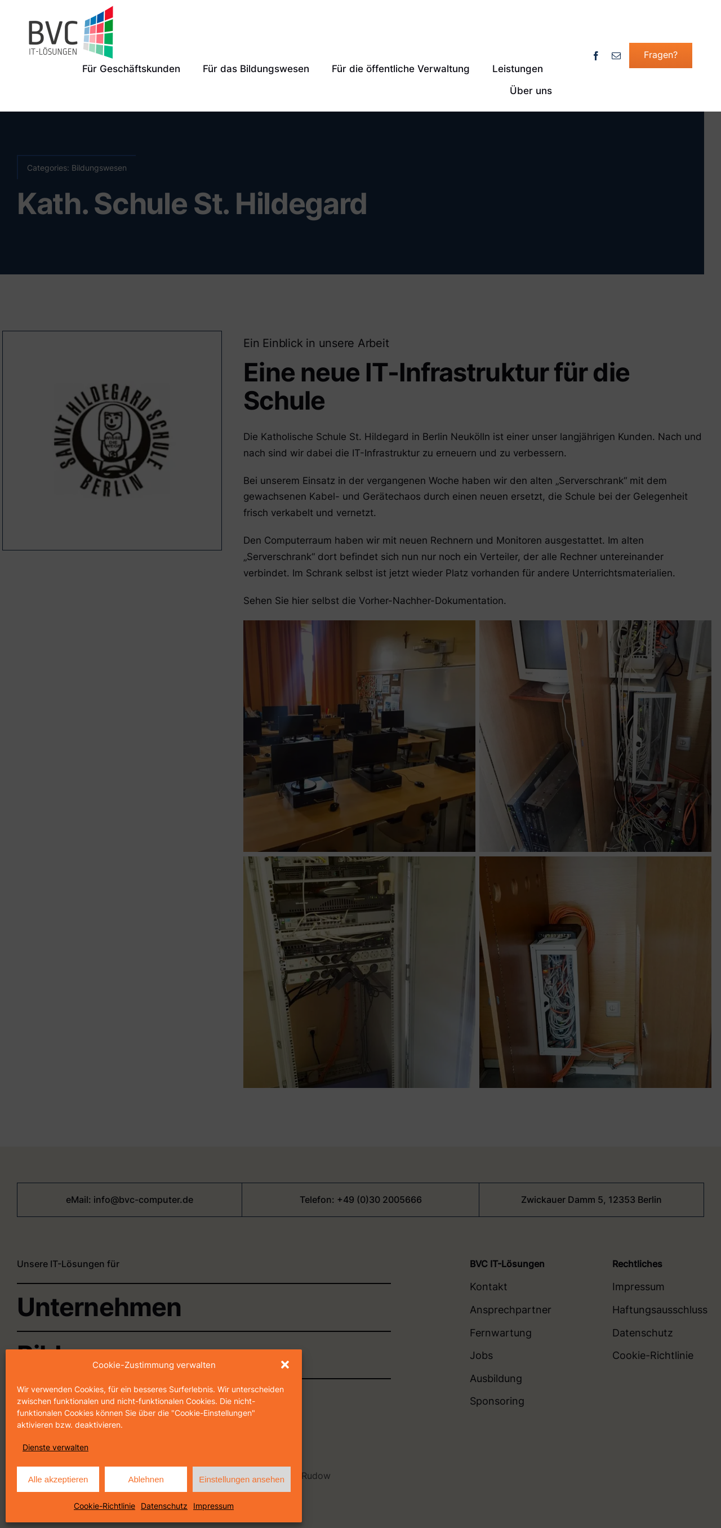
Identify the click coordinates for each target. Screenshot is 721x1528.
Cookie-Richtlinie (104, 1506)
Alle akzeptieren (58, 1479)
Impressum (213, 1506)
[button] (285, 1364)
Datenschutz (164, 1506)
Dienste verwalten (55, 1447)
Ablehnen (145, 1479)
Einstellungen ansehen (241, 1479)
